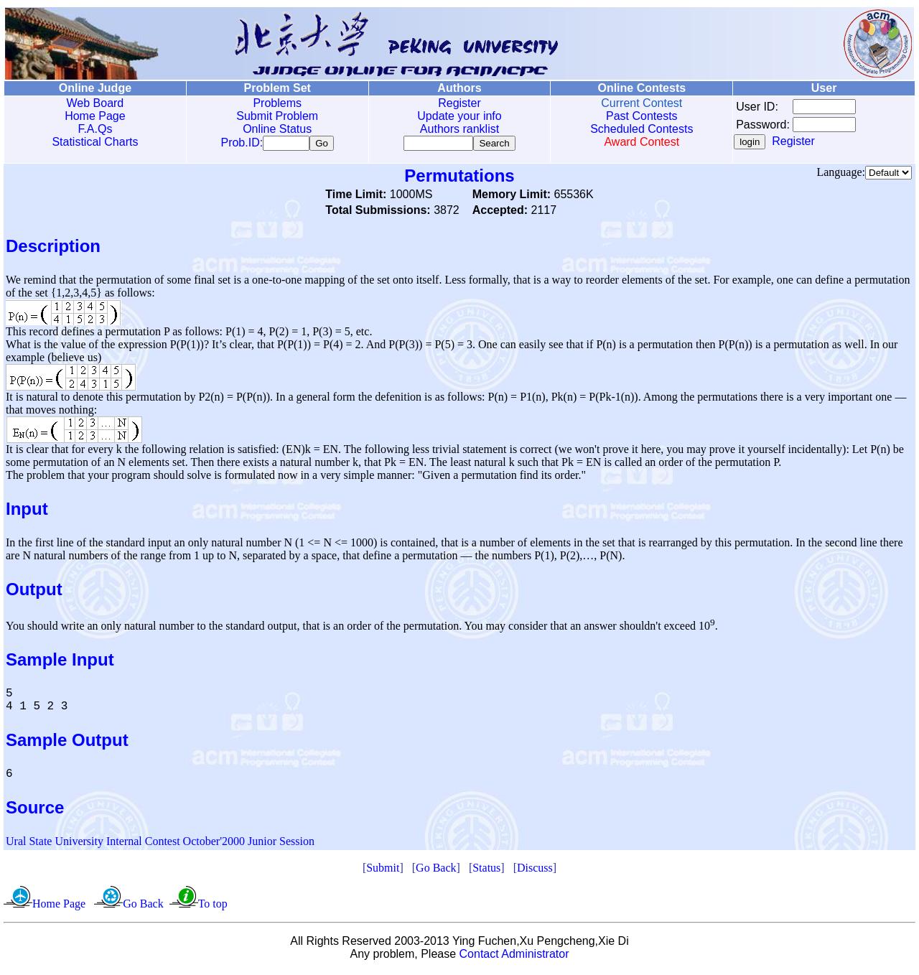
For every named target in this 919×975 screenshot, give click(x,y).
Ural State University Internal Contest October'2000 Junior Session (160, 844)
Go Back (436, 870)
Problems (277, 103)
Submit (382, 870)
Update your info (459, 116)
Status (486, 870)
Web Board (95, 103)
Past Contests (642, 116)
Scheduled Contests (641, 129)
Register (459, 103)
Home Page (95, 116)
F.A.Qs (95, 129)
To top (213, 906)
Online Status (277, 129)
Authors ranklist (459, 129)
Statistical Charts (95, 142)
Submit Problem (277, 116)
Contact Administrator (514, 957)
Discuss (535, 870)
